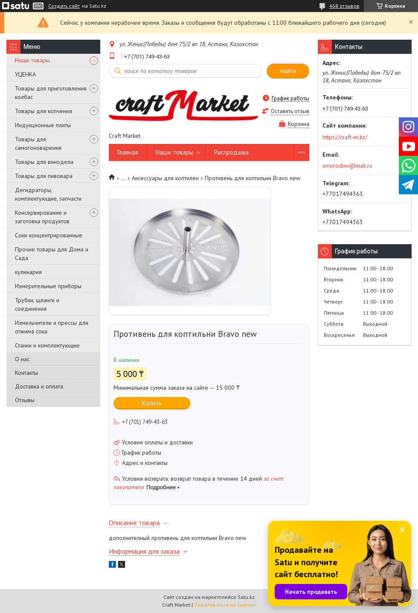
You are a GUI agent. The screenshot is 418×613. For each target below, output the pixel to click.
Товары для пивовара (44, 176)
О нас (22, 359)
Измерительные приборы (48, 286)
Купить (152, 403)
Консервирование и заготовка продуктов (42, 217)
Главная (127, 152)
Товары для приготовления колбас (51, 93)
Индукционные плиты (43, 125)
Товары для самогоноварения (38, 143)
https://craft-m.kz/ (344, 137)
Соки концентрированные (48, 235)
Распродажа (231, 152)
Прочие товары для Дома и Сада (51, 253)
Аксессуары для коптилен (165, 178)
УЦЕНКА (25, 74)
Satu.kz (246, 597)
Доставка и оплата (39, 386)
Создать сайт (64, 6)
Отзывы (25, 400)
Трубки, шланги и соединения (37, 304)
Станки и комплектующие (47, 345)
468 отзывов (344, 6)
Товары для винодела (44, 162)
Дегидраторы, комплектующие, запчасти (48, 194)
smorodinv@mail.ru (347, 165)
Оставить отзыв (290, 111)
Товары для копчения (43, 111)
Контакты (26, 373)
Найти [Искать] (288, 71)
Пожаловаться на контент (225, 604)
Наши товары (32, 60)
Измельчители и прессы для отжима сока (51, 327)
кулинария (28, 272)
